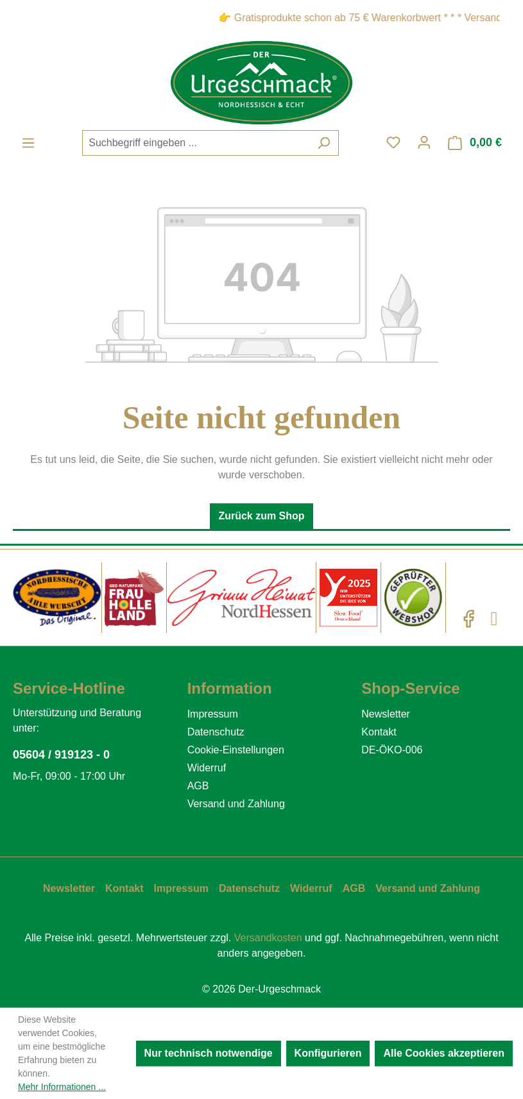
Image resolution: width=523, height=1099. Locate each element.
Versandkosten (268, 937)
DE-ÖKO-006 (391, 749)
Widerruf (206, 767)
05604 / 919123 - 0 (61, 754)
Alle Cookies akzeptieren (443, 1053)
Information (229, 688)
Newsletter (385, 714)
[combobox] (195, 143)
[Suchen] (324, 143)
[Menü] (28, 143)
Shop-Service (410, 688)
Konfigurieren (328, 1053)
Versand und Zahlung (236, 803)
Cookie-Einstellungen (235, 749)
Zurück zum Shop (261, 515)
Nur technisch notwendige (208, 1053)
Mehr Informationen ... (62, 1087)
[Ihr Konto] (424, 142)
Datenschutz (215, 731)
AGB (198, 785)
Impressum (212, 714)
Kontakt (378, 731)
